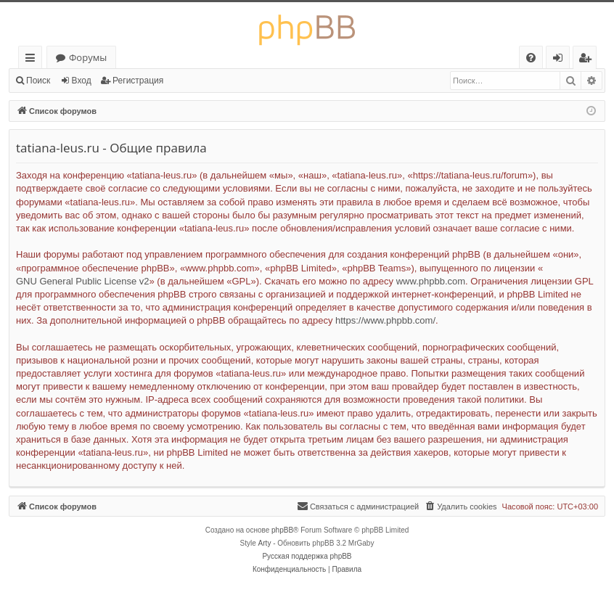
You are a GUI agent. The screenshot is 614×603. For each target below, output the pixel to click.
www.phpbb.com (430, 281)
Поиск (38, 80)
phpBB (282, 530)
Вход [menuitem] (560, 60)
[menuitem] (531, 57)
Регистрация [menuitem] (588, 60)
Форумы (88, 57)
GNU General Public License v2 (83, 281)
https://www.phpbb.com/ (385, 320)
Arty (264, 543)
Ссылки (33, 60)
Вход (81, 80)
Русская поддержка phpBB (306, 556)
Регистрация (137, 80)
